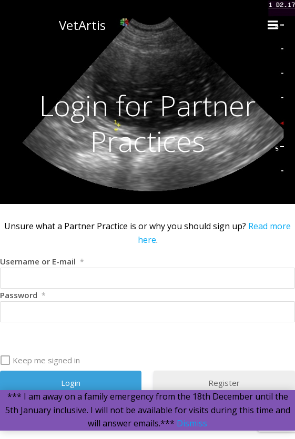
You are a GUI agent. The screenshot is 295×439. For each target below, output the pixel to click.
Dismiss (192, 423)
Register (224, 382)
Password (23, 295)
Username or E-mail (42, 261)
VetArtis (82, 25)
